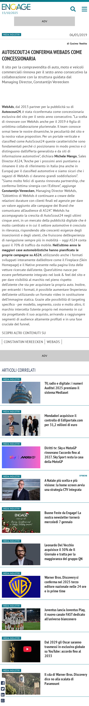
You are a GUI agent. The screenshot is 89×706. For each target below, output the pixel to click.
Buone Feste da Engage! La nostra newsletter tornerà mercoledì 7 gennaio (62, 517)
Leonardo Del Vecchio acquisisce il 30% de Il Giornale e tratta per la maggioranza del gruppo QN (63, 552)
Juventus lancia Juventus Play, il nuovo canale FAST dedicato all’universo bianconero (64, 614)
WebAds (53, 342)
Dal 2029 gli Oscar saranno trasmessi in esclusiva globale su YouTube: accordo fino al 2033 (64, 649)
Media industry (11, 34)
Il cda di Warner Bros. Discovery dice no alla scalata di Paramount (65, 679)
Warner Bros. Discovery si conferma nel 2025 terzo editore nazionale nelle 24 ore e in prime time (65, 584)
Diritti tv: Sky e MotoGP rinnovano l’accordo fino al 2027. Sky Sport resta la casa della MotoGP (63, 455)
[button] (84, 9)
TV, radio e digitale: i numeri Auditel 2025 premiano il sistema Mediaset (63, 388)
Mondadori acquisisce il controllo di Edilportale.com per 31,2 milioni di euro (63, 420)
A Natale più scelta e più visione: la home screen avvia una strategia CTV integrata (64, 485)
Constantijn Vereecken (23, 342)
